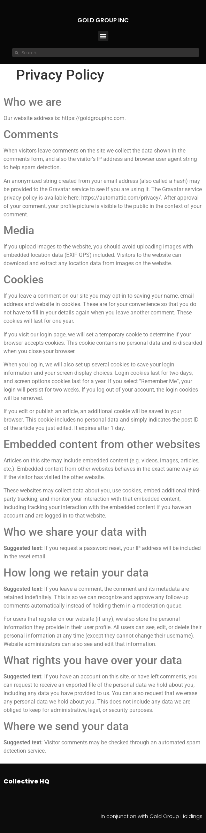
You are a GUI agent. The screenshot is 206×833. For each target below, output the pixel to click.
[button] (103, 36)
